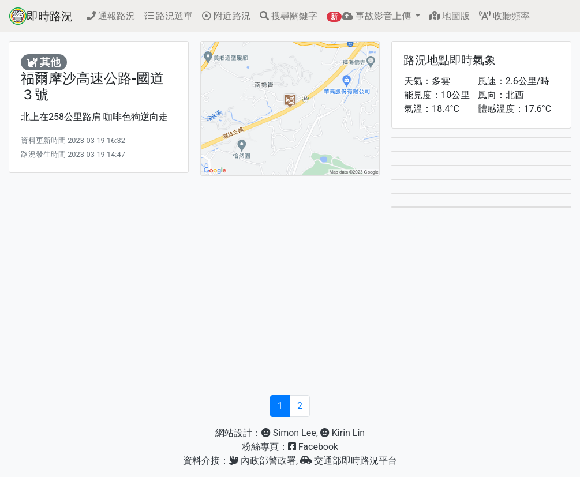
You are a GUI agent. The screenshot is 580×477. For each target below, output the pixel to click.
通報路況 (111, 15)
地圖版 (449, 15)
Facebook (313, 446)
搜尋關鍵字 (288, 15)
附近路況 (226, 15)
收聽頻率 (504, 15)
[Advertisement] (290, 305)
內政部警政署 (262, 460)
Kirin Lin (342, 432)
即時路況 (41, 16)
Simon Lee (288, 432)
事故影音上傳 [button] (370, 16)
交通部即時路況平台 (348, 460)
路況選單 (168, 15)
